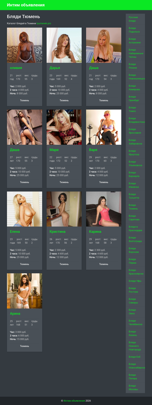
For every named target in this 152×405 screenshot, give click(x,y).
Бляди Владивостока (137, 120)
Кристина (57, 232)
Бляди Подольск (134, 30)
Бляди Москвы (133, 387)
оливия (16, 68)
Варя (93, 150)
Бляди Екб (134, 356)
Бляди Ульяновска (135, 163)
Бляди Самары (133, 301)
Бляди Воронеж (134, 250)
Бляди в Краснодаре (135, 228)
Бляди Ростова (133, 290)
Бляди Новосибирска (137, 366)
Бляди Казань (133, 333)
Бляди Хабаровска (135, 142)
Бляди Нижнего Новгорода (135, 346)
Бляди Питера (133, 377)
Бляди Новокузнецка (137, 77)
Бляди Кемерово (134, 87)
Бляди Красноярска (136, 272)
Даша (94, 68)
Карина (95, 232)
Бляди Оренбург (134, 98)
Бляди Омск (132, 312)
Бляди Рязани (133, 66)
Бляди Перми (132, 261)
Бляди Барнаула (134, 174)
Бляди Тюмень (133, 207)
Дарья (55, 68)
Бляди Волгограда (135, 239)
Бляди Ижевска (134, 185)
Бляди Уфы (135, 281)
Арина (15, 313)
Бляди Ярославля (135, 131)
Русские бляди (133, 19)
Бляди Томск (132, 109)
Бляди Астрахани (135, 41)
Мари (54, 150)
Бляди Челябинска (135, 322)
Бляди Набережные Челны (136, 53)
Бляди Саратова (134, 218)
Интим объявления (26, 5)
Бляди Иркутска (134, 152)
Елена (15, 232)
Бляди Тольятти (134, 196)
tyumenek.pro (44, 23)
